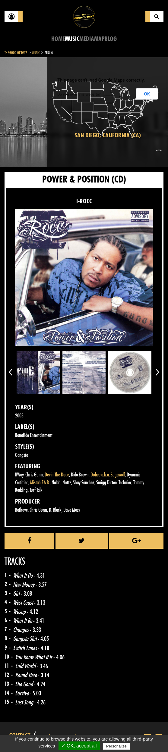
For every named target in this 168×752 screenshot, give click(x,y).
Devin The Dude (57, 474)
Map (99, 39)
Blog (111, 39)
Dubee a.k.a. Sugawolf (107, 474)
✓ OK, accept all (79, 745)
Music (72, 39)
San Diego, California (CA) (107, 135)
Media (86, 39)
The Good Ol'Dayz (16, 53)
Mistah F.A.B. (40, 482)
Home (58, 39)
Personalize (116, 746)
